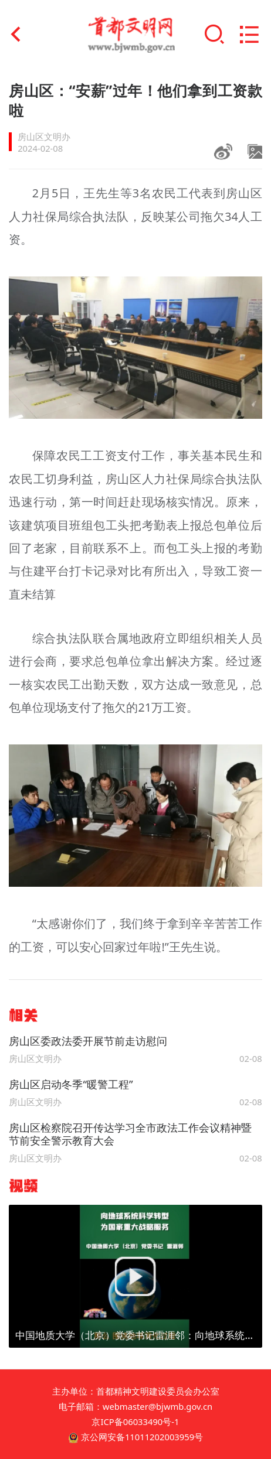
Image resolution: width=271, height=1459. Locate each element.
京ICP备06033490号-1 (135, 1421)
